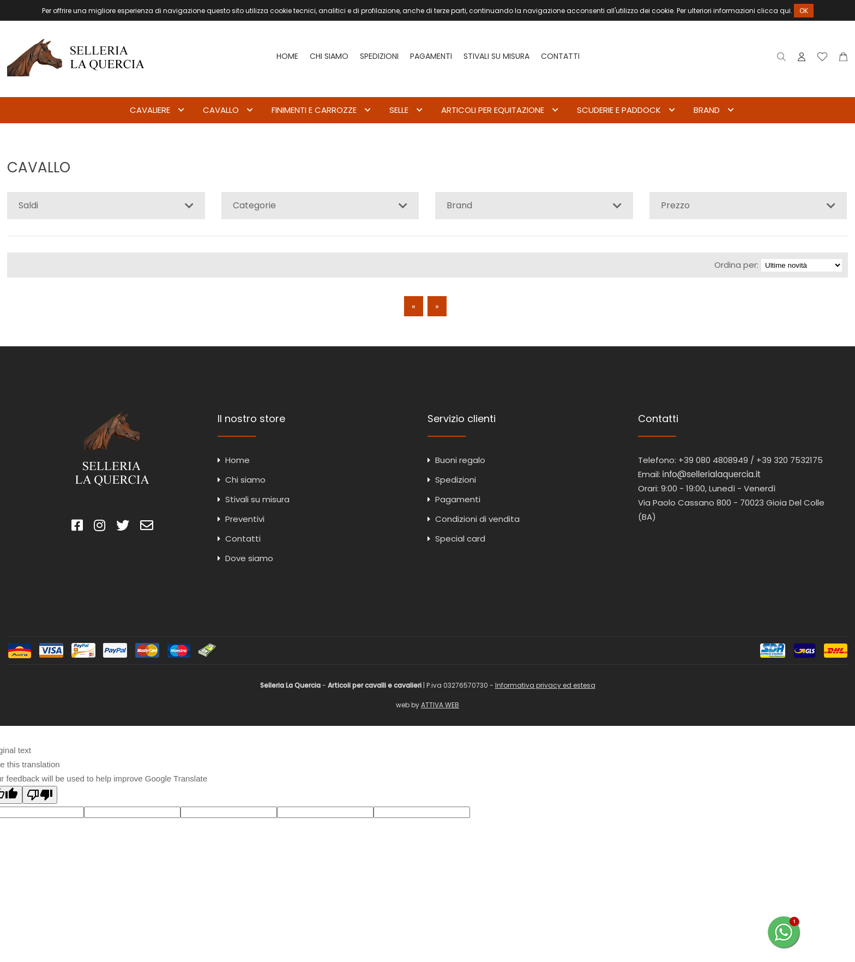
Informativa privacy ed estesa (545, 685)
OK (803, 10)
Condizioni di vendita (477, 519)
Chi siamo (329, 56)
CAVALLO (221, 110)
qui (785, 10)
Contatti (560, 56)
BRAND (707, 110)
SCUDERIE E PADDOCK (619, 110)
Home (287, 56)
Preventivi (244, 519)
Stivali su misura (496, 56)
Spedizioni (379, 56)
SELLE (398, 110)
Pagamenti (431, 56)
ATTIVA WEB (440, 705)
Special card (460, 538)
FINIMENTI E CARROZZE (314, 110)
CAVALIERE (150, 110)
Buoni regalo (460, 460)
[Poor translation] (39, 795)
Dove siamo (249, 558)
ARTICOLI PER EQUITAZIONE (492, 110)
